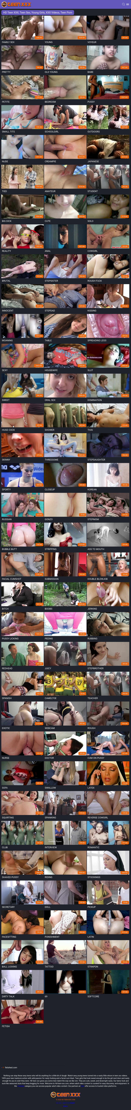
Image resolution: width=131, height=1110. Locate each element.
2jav (82, 1086)
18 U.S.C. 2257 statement (65, 1103)
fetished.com (11, 1067)
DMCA (65, 1106)
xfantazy (20, 1086)
